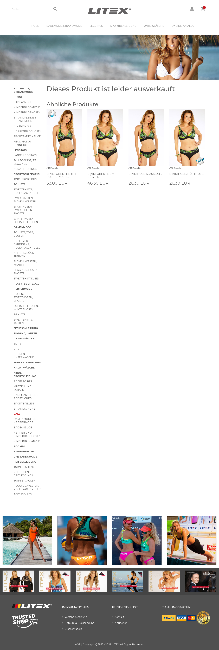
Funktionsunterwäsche (31, 362)
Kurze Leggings (25, 169)
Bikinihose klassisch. (145, 174)
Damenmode (22, 227)
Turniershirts (24, 466)
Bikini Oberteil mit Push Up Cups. (61, 175)
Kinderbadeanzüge (28, 107)
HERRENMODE (23, 288)
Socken (19, 446)
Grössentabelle (72, 628)
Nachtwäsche (24, 367)
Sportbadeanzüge (27, 136)
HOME (35, 25)
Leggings (96, 25)
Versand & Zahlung (74, 616)
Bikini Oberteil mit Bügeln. (102, 175)
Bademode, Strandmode (64, 25)
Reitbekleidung (25, 461)
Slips (17, 343)
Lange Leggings (25, 155)
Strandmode (23, 126)
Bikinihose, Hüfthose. (186, 174)
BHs (16, 348)
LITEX (115, 644)
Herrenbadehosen (28, 131)
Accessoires (23, 381)
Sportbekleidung (123, 25)
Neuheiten (119, 622)
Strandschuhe (24, 408)
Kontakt (118, 616)
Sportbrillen (24, 403)
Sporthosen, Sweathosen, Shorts (23, 210)
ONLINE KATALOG (183, 25)
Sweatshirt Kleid (26, 278)
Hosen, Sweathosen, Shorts (23, 297)
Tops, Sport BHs (25, 179)
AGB (78, 644)
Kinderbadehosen (27, 112)
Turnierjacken (24, 480)
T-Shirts (19, 184)
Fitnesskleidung (26, 328)
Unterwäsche (154, 25)
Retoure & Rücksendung (78, 622)
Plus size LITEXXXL (26, 283)
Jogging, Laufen (25, 333)
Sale (17, 413)
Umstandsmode (25, 456)
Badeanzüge (23, 102)
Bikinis (18, 97)
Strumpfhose (24, 451)
